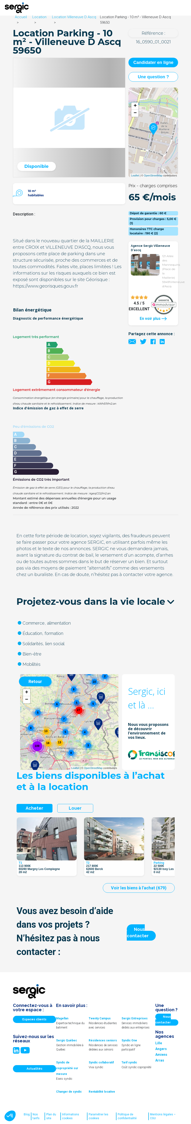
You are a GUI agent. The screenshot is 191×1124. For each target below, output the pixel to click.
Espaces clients (34, 1019)
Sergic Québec (66, 1040)
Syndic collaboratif (101, 1062)
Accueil (21, 17)
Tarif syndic (129, 1062)
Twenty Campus (100, 1018)
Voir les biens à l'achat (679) (139, 887)
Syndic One (129, 1040)
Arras (159, 1060)
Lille (158, 1043)
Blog (27, 1114)
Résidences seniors (103, 1040)
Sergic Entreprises (135, 1018)
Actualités (34, 1068)
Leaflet (135, 175)
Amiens (161, 1054)
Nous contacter (138, 932)
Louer (75, 808)
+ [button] (135, 106)
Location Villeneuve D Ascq (74, 17)
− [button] (135, 113)
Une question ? (153, 76)
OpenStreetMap (153, 175)
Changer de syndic (69, 1091)
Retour (35, 681)
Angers (161, 1049)
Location (39, 17)
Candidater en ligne (153, 62)
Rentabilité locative (102, 1091)
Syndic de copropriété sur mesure (67, 1068)
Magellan (62, 1018)
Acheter (34, 808)
